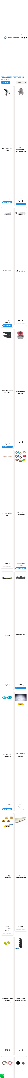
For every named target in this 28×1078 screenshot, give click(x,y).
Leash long (7, 635)
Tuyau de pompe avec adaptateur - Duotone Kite (7, 754)
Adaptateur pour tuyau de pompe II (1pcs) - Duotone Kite (21, 149)
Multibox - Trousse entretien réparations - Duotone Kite (20, 1000)
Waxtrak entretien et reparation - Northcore (20, 754)
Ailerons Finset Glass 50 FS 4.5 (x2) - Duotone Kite (7, 392)
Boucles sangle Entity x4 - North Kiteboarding (7, 1000)
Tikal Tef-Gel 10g (7, 270)
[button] (22, 37)
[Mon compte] (25, 38)
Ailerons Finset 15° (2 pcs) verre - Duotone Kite (7, 513)
